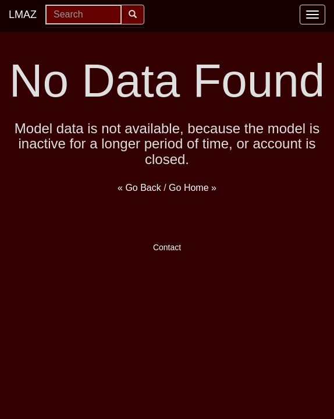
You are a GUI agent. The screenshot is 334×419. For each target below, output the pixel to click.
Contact (167, 247)
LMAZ (23, 14)
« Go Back (139, 188)
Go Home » (192, 188)
